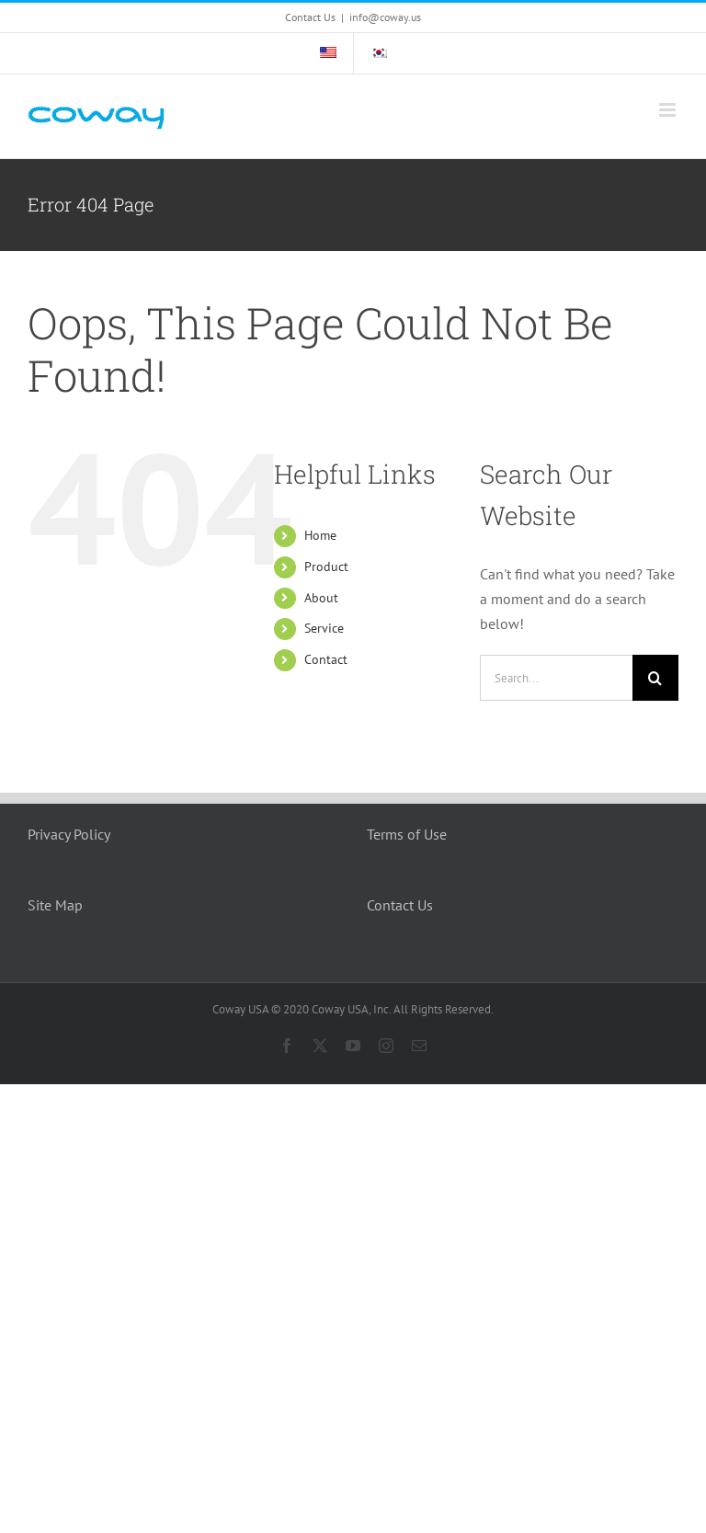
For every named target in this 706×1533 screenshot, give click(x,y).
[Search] (655, 678)
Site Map (55, 905)
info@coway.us (385, 17)
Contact (325, 659)
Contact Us (400, 905)
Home (320, 535)
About (321, 597)
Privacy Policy (69, 834)
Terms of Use (407, 834)
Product (326, 566)
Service (324, 628)
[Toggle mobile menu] (668, 110)
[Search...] (556, 678)
